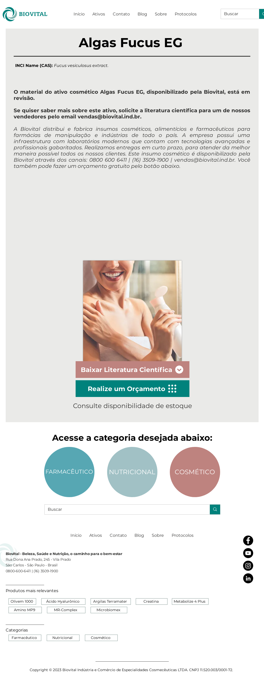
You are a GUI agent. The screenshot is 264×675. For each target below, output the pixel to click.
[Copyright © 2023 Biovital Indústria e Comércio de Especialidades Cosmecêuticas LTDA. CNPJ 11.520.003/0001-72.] (132, 670)
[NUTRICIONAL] (132, 472)
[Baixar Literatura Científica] (132, 369)
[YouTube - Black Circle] (248, 553)
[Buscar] (236, 14)
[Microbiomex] (109, 610)
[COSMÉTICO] (195, 472)
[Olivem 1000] (22, 601)
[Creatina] (151, 601)
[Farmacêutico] (25, 638)
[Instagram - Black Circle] (248, 566)
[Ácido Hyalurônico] (63, 601)
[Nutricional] (63, 638)
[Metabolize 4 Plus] (190, 601)
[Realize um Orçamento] (132, 388)
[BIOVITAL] (33, 14)
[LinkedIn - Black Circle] (248, 578)
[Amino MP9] (25, 610)
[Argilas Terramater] (111, 601)
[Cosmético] (101, 638)
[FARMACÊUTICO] (69, 472)
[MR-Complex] (66, 610)
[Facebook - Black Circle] (248, 540)
